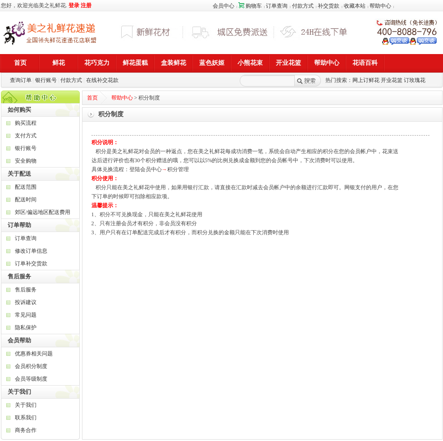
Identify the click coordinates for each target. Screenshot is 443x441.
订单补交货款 (31, 263)
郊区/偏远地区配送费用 (42, 212)
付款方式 (303, 6)
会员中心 (223, 6)
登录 (74, 5)
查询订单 (21, 80)
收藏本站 (354, 6)
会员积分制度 (31, 366)
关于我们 (26, 405)
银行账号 (46, 80)
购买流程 (26, 123)
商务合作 (26, 430)
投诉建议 (26, 302)
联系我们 (26, 417)
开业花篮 (391, 80)
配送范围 (26, 187)
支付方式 (26, 135)
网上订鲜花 (365, 80)
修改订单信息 (31, 251)
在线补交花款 (102, 80)
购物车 (250, 6)
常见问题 (26, 315)
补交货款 (328, 6)
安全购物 (26, 161)
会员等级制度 (31, 379)
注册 (86, 5)
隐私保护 (26, 327)
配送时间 (26, 199)
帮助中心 (380, 6)
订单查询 (277, 6)
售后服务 (26, 289)
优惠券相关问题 (34, 353)
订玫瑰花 (414, 80)
